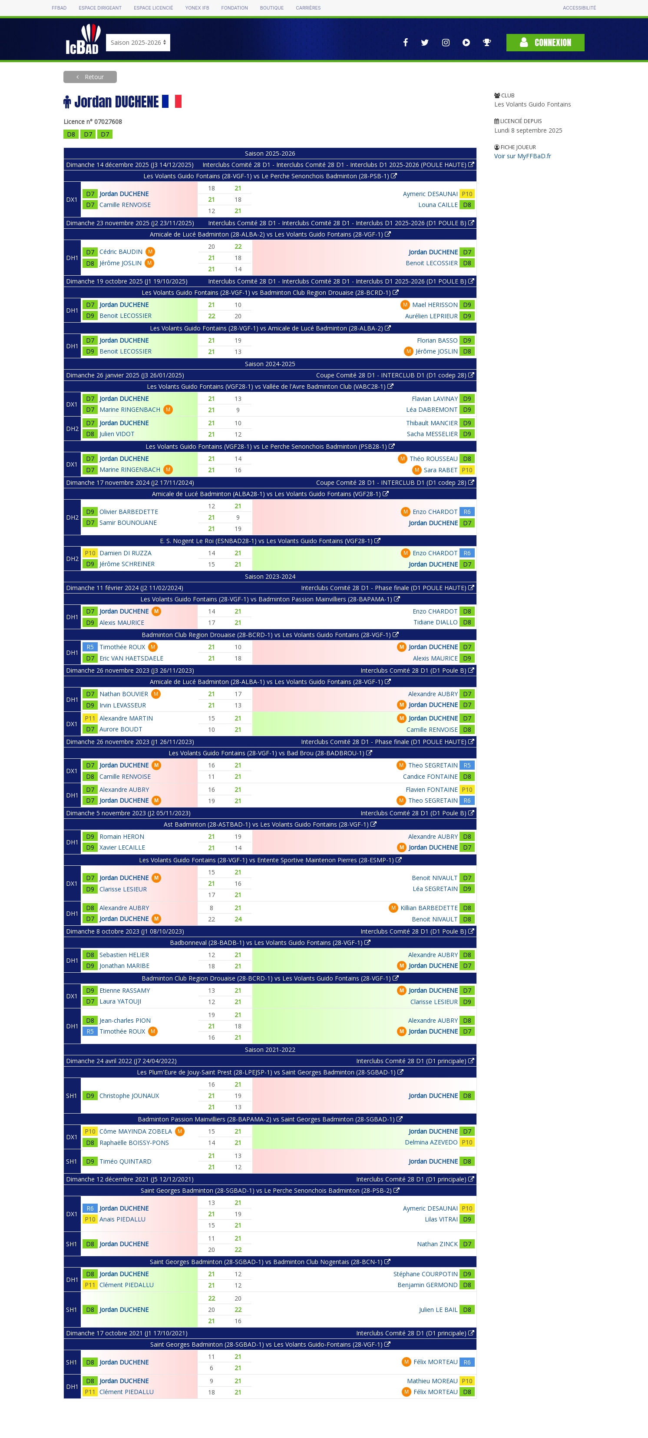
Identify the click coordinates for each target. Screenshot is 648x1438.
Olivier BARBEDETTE (128, 511)
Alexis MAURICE (121, 622)
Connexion (545, 42)
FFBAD (59, 8)
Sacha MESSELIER (432, 434)
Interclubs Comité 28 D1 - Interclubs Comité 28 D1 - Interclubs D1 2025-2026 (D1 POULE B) (341, 223)
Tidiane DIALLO (435, 622)
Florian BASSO (437, 340)
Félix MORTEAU (435, 1362)
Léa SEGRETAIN (435, 888)
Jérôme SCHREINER (127, 564)
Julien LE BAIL (438, 1309)
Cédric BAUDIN (120, 251)
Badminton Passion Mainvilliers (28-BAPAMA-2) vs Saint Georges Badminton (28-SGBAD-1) (270, 1119)
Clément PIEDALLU (126, 1285)
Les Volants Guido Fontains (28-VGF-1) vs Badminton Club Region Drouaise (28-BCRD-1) (270, 292)
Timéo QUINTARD (125, 1161)
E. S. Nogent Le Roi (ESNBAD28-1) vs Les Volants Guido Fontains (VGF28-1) (270, 541)
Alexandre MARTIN (126, 718)
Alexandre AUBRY (433, 694)
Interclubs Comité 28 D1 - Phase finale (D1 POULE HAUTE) (387, 588)
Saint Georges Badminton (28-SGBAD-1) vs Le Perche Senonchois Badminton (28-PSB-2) (270, 1190)
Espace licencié (153, 8)
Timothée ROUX (122, 647)
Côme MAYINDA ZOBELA (135, 1131)
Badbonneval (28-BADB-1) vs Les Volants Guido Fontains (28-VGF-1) (270, 942)
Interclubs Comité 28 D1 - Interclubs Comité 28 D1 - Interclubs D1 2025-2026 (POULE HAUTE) (338, 164)
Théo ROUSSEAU (434, 458)
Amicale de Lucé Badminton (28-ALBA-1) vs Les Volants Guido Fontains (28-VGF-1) (270, 681)
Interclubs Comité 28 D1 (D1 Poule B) (417, 670)
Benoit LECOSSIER (432, 263)
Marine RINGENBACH (129, 409)
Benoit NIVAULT (435, 878)
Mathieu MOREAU (432, 1381)
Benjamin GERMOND (427, 1285)
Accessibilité (579, 8)
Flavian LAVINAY (435, 398)
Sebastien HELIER (124, 955)
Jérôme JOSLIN (120, 263)
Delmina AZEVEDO (431, 1142)
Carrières (308, 8)
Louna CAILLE (438, 204)
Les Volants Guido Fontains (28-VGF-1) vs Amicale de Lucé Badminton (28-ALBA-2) (270, 328)
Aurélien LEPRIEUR (431, 316)
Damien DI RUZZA (125, 553)
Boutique (272, 8)
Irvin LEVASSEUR (122, 705)
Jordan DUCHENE (124, 194)
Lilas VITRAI (441, 1219)
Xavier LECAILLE (122, 847)
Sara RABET (441, 470)
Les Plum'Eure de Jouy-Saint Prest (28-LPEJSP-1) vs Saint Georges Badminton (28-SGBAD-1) (270, 1072)
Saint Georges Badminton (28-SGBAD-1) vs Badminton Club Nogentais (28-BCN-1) (270, 1262)
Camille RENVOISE (125, 204)
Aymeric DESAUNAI (430, 194)
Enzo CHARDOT (435, 511)
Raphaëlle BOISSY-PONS (134, 1142)
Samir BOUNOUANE (128, 522)
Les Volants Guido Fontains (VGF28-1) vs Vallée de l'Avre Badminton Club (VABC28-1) (270, 386)
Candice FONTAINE (430, 776)
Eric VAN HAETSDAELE (131, 658)
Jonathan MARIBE (124, 965)
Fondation (235, 8)
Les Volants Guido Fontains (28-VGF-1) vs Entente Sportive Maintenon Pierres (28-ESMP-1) (270, 860)
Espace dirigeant (100, 8)
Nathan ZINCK (437, 1244)
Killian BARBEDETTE (429, 908)
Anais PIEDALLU (122, 1219)
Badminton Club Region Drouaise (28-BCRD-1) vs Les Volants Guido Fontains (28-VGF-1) (270, 635)
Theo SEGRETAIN (433, 765)
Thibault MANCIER (432, 423)
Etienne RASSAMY (124, 990)
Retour (93, 77)
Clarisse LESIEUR (123, 889)
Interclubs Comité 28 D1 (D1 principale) (415, 1061)
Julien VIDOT (117, 434)
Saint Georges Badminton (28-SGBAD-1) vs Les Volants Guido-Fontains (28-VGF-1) (270, 1344)
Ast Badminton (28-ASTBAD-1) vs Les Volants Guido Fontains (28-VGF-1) (270, 824)
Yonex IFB (197, 8)
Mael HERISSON (435, 304)
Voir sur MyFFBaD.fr (522, 156)
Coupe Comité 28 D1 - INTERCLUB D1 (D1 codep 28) (395, 375)
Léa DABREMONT (432, 409)
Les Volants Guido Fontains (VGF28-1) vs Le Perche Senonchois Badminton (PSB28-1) (270, 446)
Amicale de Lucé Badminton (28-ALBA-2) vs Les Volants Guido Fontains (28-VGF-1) (270, 234)
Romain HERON (121, 836)
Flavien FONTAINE (432, 789)
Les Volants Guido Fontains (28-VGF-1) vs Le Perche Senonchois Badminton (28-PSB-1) (270, 176)
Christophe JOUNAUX (129, 1095)
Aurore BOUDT (120, 729)
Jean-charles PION (125, 1020)
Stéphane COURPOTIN (425, 1274)
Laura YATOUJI (120, 1001)
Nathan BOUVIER (123, 694)
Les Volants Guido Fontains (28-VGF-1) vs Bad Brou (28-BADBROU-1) (270, 753)
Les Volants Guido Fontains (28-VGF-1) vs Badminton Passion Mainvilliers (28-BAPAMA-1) (270, 599)
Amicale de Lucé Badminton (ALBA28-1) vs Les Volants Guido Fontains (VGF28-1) (270, 494)
